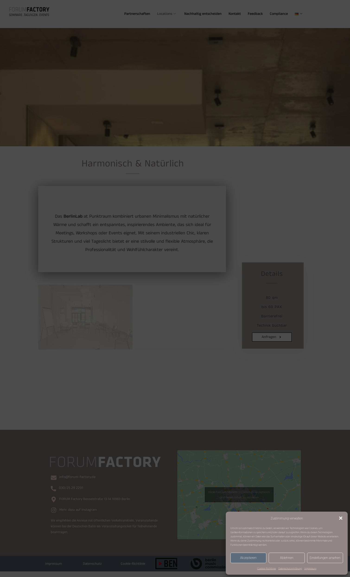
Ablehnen (286, 557)
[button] (340, 518)
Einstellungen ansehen (325, 557)
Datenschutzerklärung (290, 568)
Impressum (310, 568)
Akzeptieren (248, 557)
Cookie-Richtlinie (266, 568)
